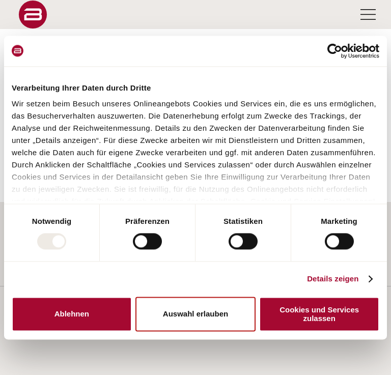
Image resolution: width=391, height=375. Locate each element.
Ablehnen (71, 314)
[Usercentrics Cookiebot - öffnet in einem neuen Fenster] (334, 51)
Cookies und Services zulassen (319, 314)
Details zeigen (332, 279)
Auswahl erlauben (195, 314)
